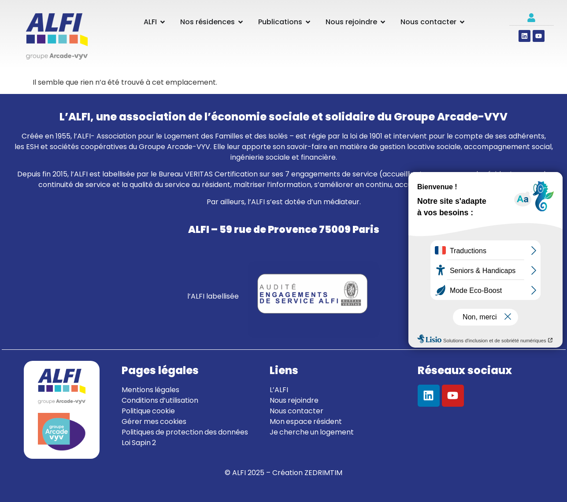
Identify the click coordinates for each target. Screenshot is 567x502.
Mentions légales (150, 390)
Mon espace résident (306, 421)
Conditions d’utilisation (160, 400)
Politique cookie (148, 411)
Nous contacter (296, 411)
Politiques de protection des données (185, 432)
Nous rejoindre (294, 400)
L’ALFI (279, 390)
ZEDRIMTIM (323, 473)
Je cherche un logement (312, 432)
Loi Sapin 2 (139, 443)
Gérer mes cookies (154, 421)
